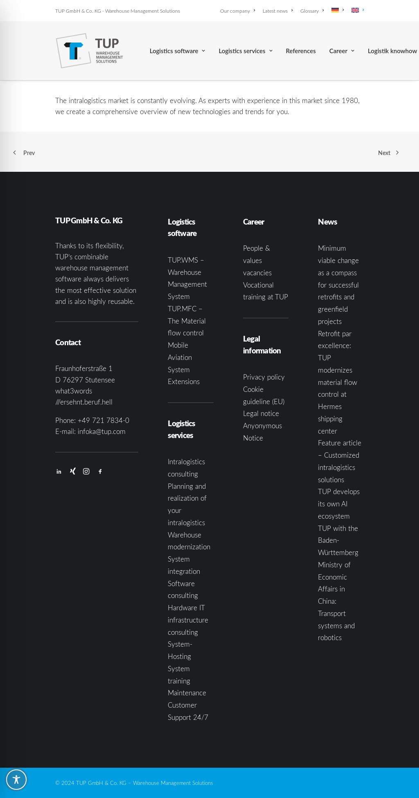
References (301, 50)
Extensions (184, 381)
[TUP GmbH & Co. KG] (89, 50)
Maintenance (187, 692)
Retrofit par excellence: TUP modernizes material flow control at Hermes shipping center (337, 382)
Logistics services (245, 50)
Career (341, 50)
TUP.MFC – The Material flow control (187, 321)
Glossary (312, 10)
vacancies (257, 272)
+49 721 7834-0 (103, 420)
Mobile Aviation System (180, 357)
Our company (237, 10)
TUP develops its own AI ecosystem (339, 504)
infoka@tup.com (102, 431)
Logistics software (177, 50)
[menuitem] (239, 10)
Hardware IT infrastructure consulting (188, 620)
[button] (59, 472)
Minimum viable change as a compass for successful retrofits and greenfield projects (338, 284)
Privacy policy (264, 377)
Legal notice (261, 413)
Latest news (278, 10)
